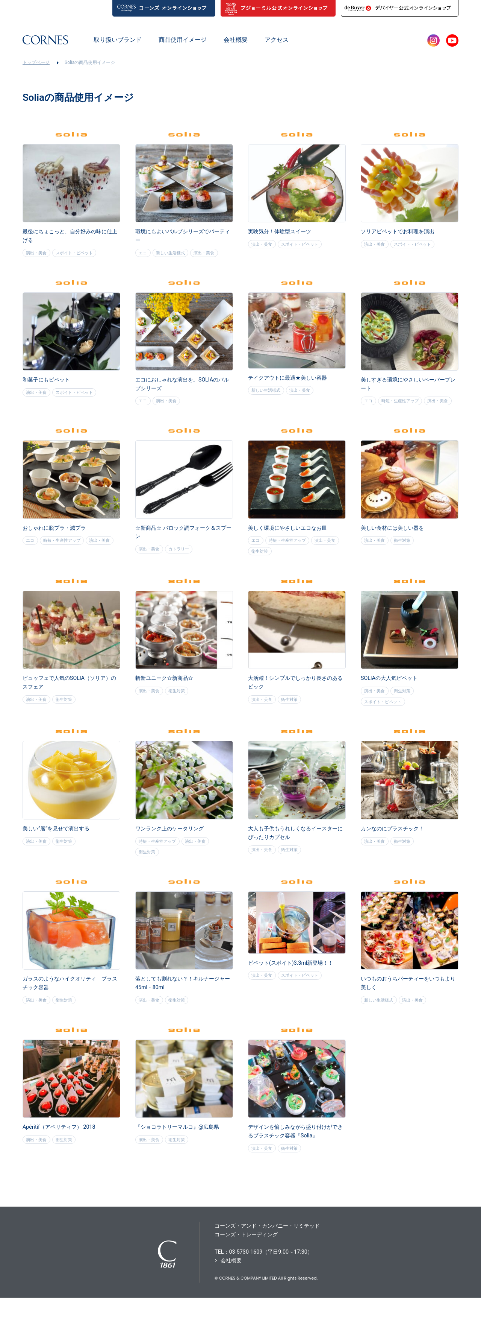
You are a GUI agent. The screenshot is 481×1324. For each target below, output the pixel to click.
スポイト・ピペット (79, 254)
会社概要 (236, 39)
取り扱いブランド (118, 39)
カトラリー (183, 566)
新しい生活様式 (174, 254)
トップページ (36, 62)
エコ (143, 254)
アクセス (277, 39)
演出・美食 (38, 254)
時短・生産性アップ (404, 404)
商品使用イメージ (183, 39)
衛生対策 (294, 569)
